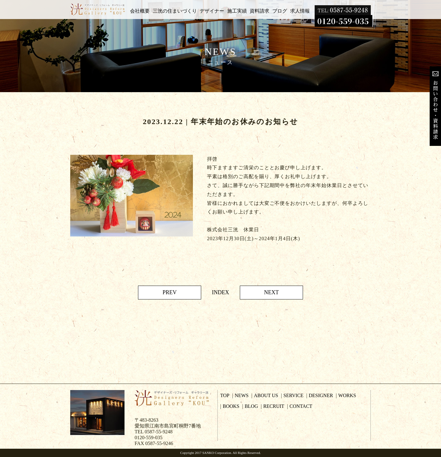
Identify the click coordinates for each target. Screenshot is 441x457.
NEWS (241, 395)
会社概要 (140, 11)
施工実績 (237, 11)
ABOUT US (266, 395)
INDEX (220, 292)
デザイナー (212, 11)
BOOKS (231, 406)
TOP (224, 395)
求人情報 (300, 11)
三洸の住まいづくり (175, 11)
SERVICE (293, 395)
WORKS (347, 395)
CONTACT (301, 406)
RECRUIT (273, 406)
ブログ (279, 11)
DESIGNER (321, 395)
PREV (170, 292)
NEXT (271, 292)
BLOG (251, 406)
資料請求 (259, 11)
